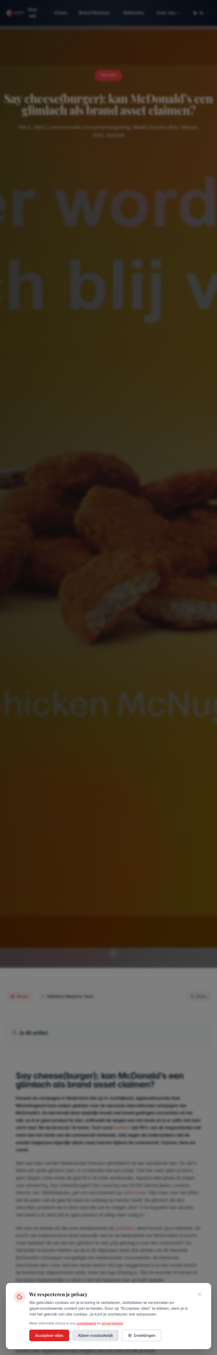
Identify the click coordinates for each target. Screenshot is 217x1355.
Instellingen (141, 1335)
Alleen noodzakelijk (95, 1335)
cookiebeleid (86, 1323)
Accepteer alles (49, 1335)
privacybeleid (112, 1323)
